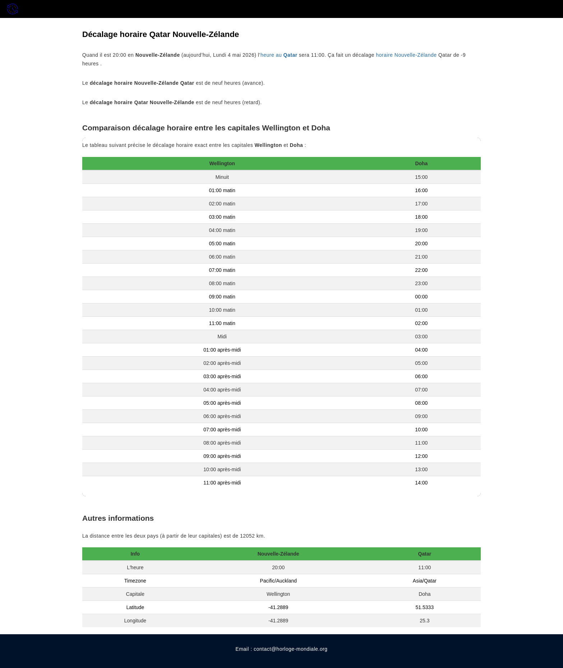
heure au (278, 55)
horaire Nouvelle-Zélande (406, 55)
